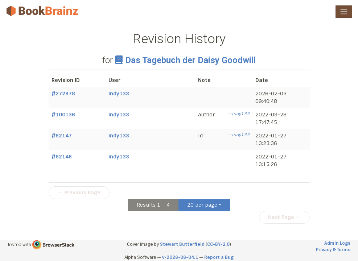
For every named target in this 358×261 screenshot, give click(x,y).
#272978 (63, 93)
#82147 (62, 135)
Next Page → (284, 217)
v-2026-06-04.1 (180, 257)
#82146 (62, 156)
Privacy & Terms (333, 250)
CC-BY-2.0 (218, 244)
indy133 (118, 93)
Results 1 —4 (153, 205)
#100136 (63, 114)
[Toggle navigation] (344, 11)
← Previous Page (79, 192)
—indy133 (239, 114)
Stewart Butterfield (182, 244)
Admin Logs (337, 243)
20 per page (202, 205)
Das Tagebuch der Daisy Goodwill (185, 60)
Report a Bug (219, 257)
